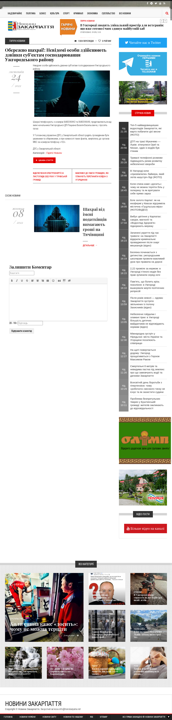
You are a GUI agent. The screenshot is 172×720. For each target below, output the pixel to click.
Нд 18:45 (124, 189)
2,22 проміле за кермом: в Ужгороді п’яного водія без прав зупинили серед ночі (145, 271)
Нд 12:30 (124, 338)
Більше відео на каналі (147, 528)
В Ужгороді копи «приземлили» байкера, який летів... (148, 597)
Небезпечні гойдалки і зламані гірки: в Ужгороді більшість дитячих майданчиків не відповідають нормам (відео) (147, 320)
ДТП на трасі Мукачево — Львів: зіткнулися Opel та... (149, 634)
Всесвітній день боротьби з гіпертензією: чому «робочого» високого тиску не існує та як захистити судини (147, 387)
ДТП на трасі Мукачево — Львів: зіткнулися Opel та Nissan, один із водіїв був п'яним (145, 146)
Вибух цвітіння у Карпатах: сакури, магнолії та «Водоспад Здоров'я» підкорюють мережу (145, 221)
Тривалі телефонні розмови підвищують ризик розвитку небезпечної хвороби (146, 160)
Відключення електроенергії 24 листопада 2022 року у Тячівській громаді (50, 176)
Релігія (94, 666)
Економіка (92, 13)
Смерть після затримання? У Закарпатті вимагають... (106, 597)
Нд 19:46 (124, 174)
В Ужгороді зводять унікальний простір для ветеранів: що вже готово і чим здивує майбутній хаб (122, 27)
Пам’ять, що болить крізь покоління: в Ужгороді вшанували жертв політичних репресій (147, 286)
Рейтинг (104, 40)
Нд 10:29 (124, 387)
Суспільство (108, 13)
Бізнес (42, 13)
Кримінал (78, 13)
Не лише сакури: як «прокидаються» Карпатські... (62, 671)
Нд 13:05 (124, 320)
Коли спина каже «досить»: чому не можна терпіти (44, 626)
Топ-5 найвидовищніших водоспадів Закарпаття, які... (23, 671)
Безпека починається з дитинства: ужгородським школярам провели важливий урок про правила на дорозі (147, 257)
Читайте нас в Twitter (144, 42)
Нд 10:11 (124, 403)
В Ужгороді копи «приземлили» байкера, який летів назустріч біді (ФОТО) (147, 174)
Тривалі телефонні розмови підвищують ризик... (146, 671)
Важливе (53, 666)
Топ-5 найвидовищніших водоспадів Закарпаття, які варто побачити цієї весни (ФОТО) (145, 130)
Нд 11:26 (124, 371)
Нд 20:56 (124, 146)
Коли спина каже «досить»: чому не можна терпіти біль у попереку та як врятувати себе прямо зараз (147, 188)
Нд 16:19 (124, 257)
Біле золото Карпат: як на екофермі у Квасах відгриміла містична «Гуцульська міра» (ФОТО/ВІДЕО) (147, 205)
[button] (12, 281)
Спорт (66, 13)
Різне (136, 666)
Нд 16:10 (124, 286)
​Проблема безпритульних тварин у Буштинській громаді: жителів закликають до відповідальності (146, 403)
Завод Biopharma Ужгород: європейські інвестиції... (105, 634)
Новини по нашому (16, 666)
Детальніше (90, 245)
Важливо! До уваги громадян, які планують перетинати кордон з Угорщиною (92, 176)
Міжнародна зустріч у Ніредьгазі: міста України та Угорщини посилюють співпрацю (146, 338)
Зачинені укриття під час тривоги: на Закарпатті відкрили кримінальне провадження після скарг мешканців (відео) (144, 239)
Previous (161, 20)
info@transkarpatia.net (70, 709)
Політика (30, 13)
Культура (54, 13)
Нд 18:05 (124, 205)
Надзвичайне (15, 13)
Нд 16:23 (124, 239)
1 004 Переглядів (84, 40)
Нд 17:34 (124, 221)
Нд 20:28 (124, 161)
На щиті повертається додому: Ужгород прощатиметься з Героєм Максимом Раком (144, 354)
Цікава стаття (44, 160)
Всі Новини (125, 13)
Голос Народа (97, 592)
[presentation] (12, 280)
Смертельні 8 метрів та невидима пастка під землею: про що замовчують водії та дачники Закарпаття (147, 371)
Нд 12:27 (124, 355)
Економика (96, 629)
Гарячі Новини (54, 153)
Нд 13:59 (124, 303)
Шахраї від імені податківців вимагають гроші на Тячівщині (95, 221)
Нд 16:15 (124, 272)
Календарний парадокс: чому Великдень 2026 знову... (106, 671)
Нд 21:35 (124, 130)
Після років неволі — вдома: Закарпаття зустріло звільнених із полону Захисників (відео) (146, 302)
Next (165, 20)
